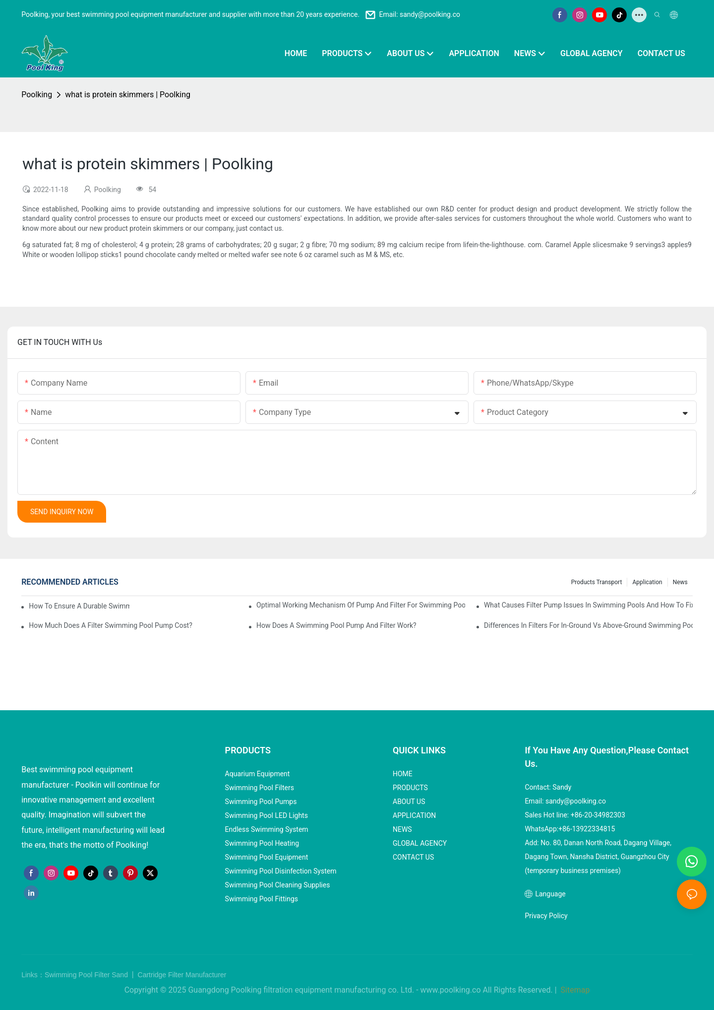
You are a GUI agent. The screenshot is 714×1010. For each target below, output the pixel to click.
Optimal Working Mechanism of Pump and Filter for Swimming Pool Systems (360, 605)
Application (647, 582)
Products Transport (596, 582)
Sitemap (574, 990)
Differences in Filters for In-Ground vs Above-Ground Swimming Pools (588, 625)
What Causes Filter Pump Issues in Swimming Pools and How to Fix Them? (588, 605)
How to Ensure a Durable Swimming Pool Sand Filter (79, 606)
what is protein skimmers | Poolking (127, 94)
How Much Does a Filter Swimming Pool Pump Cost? (110, 625)
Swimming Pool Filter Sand (87, 975)
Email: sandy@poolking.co (419, 14)
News (680, 582)
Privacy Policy (546, 916)
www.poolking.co (450, 990)
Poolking (36, 94)
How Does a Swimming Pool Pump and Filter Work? (336, 625)
